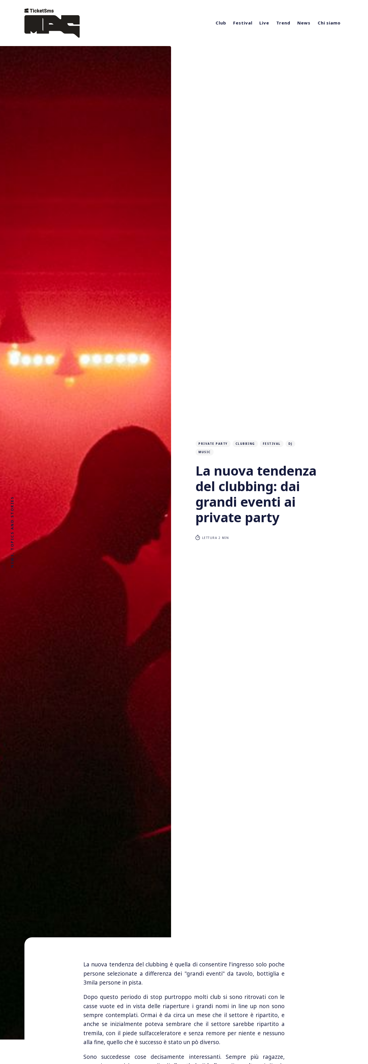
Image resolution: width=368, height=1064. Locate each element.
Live (264, 23)
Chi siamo (329, 23)
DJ (290, 444)
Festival (242, 23)
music (204, 452)
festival (272, 444)
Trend (283, 23)
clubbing (245, 444)
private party (213, 444)
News (303, 23)
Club (221, 23)
